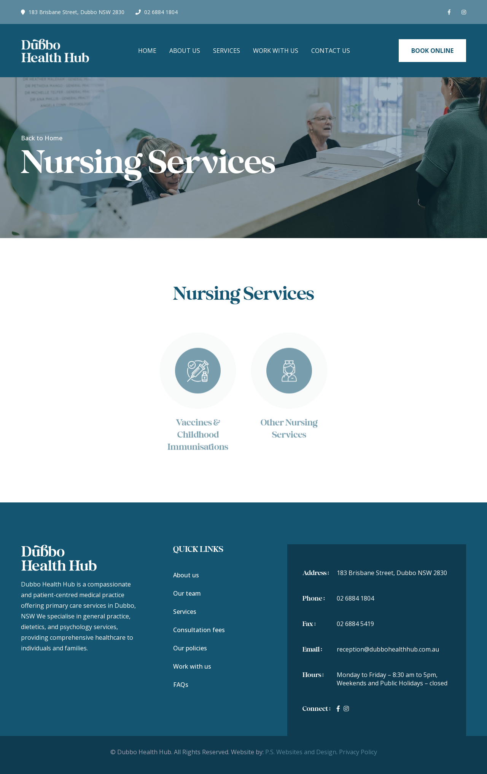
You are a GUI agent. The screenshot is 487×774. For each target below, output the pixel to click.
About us (186, 575)
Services (226, 50)
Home (147, 50)
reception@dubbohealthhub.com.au (388, 649)
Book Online (432, 50)
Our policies (190, 648)
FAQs (180, 684)
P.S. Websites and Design (300, 752)
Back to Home (41, 138)
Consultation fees (199, 630)
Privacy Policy (358, 752)
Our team (187, 593)
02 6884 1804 (156, 12)
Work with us (275, 50)
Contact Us (330, 50)
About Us (184, 50)
